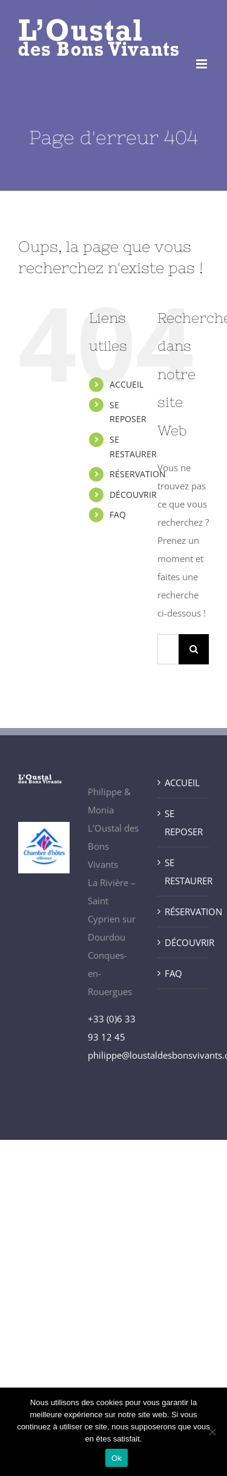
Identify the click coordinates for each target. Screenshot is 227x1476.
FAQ (118, 514)
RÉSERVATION (138, 474)
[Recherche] (194, 649)
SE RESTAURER (184, 871)
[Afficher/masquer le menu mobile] (202, 64)
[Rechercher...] (168, 649)
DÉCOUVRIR (133, 494)
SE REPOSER (184, 822)
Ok (116, 1458)
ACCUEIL (126, 384)
